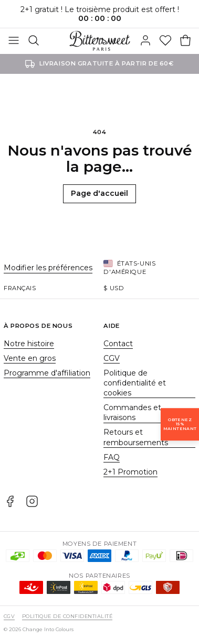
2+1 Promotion (130, 472)
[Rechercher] (33, 41)
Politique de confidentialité (67, 616)
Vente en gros (30, 358)
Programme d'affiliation (47, 373)
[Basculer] (13, 41)
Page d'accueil (99, 193)
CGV (111, 358)
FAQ (111, 457)
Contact (118, 343)
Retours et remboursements (135, 437)
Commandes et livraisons (132, 412)
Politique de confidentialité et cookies (134, 383)
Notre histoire (29, 343)
